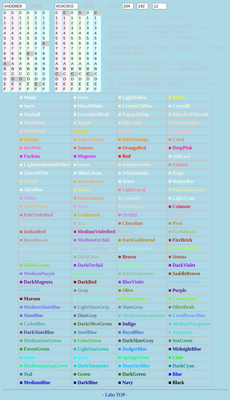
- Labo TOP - (115, 394)
